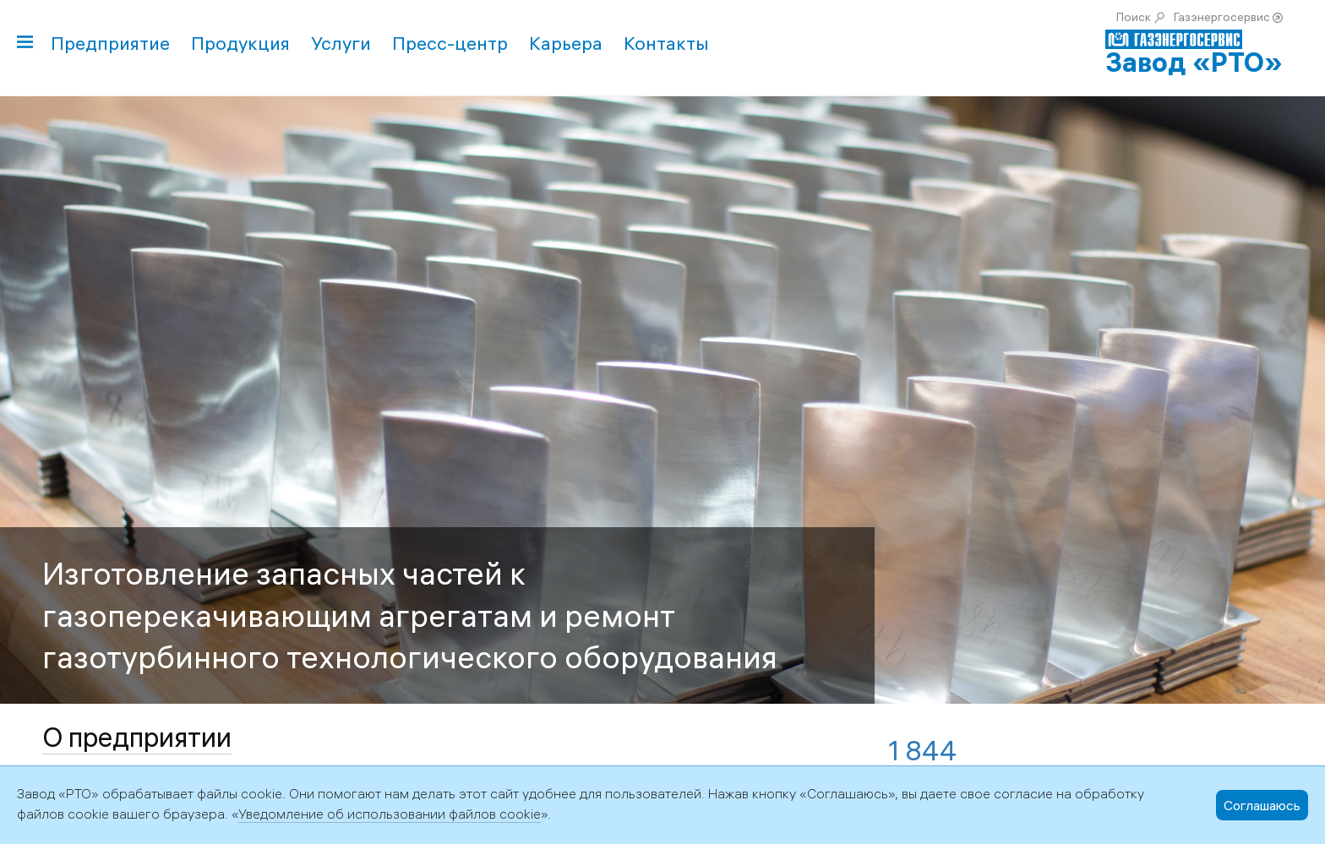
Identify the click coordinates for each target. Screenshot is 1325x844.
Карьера (566, 43)
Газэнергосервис (1222, 17)
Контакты (666, 43)
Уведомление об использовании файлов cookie (389, 813)
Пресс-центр (450, 43)
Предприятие (110, 43)
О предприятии (137, 737)
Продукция (240, 43)
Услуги (341, 43)
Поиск (1133, 17)
